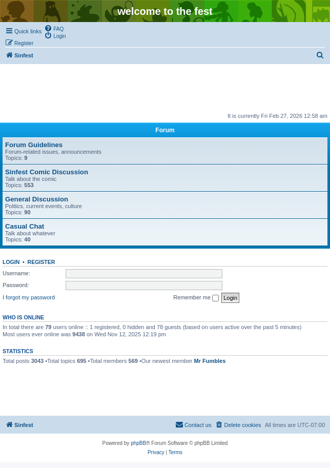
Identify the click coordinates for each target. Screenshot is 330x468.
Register (41, 262)
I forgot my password (29, 297)
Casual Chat (24, 226)
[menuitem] (54, 28)
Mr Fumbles (210, 361)
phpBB (138, 443)
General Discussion (36, 199)
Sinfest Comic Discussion (46, 172)
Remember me (196, 297)
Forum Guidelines (34, 145)
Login (11, 262)
